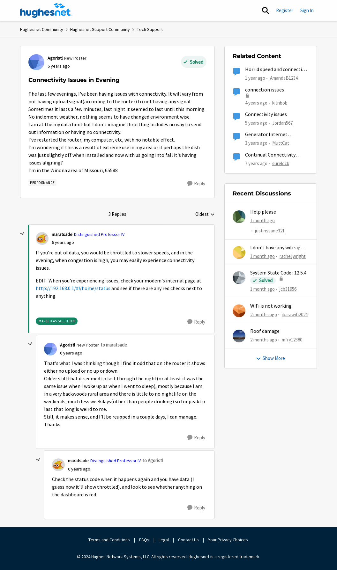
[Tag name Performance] (42, 182)
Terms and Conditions (109, 540)
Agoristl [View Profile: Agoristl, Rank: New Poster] (55, 58)
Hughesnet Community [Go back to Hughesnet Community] (41, 29)
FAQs (144, 540)
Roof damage (265, 331)
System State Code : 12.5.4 (278, 273)
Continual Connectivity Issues (270, 155)
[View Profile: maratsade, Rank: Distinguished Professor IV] (42, 238)
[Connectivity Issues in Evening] (63, 242)
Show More (270, 358)
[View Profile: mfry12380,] (239, 336)
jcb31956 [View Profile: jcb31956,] (288, 289)
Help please (263, 212)
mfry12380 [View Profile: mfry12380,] (292, 340)
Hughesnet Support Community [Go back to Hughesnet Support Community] (100, 29)
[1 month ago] (262, 220)
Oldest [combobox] (205, 214)
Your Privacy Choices (228, 540)
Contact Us (188, 540)
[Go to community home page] (46, 10)
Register (284, 10)
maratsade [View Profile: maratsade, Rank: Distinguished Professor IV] (62, 234)
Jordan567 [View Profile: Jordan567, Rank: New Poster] (282, 123)
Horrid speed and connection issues (276, 69)
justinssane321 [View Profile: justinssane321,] (270, 231)
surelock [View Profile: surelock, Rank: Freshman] (280, 163)
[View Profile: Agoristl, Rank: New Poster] (36, 62)
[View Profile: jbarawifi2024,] (239, 310)
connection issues (264, 90)
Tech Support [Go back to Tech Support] (150, 29)
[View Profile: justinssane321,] (239, 216)
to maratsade (114, 345)
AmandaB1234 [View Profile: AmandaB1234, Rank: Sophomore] (284, 78)
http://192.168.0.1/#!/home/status (73, 288)
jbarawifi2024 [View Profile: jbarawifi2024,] (295, 314)
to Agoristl (152, 460)
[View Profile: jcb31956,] (239, 277)
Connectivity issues (266, 114)
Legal (164, 540)
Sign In (307, 10)
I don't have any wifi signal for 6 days (279, 248)
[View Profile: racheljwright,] (239, 252)
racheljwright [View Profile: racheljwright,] (293, 256)
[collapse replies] (22, 234)
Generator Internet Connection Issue (266, 134)
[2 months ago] (263, 314)
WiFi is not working (271, 306)
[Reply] (196, 183)
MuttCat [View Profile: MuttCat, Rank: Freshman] (280, 143)
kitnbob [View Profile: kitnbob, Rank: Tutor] (280, 102)
